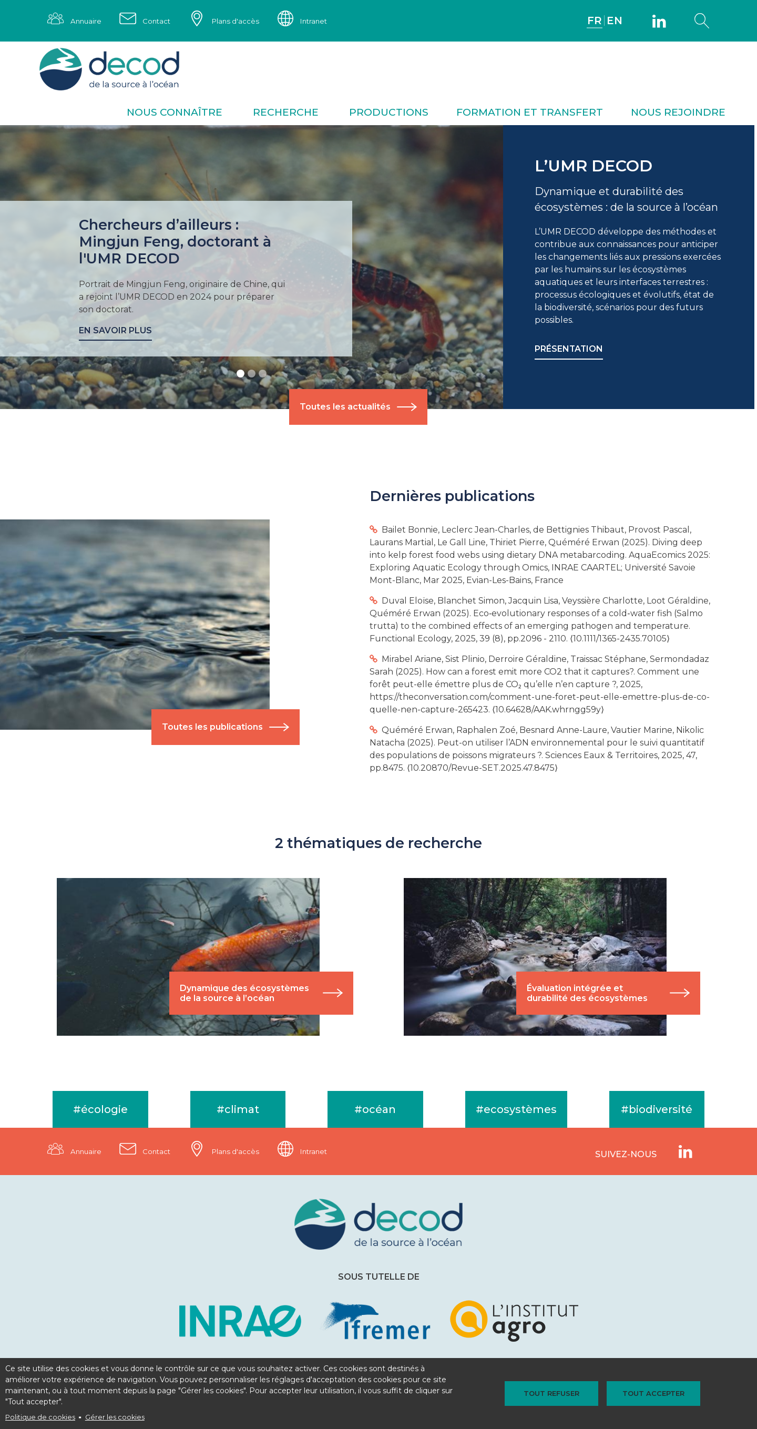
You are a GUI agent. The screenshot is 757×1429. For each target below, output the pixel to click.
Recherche (286, 113)
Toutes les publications (213, 728)
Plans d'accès (242, 21)
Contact (160, 21)
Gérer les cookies (115, 1417)
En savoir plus (115, 331)
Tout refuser (556, 1393)
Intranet (323, 21)
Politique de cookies (40, 1417)
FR (594, 21)
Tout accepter (649, 1393)
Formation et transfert (529, 113)
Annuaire (87, 21)
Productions (388, 113)
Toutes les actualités (345, 408)
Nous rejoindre (678, 113)
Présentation (569, 350)
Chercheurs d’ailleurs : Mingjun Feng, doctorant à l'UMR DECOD (175, 242)
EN (614, 21)
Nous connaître (174, 113)
